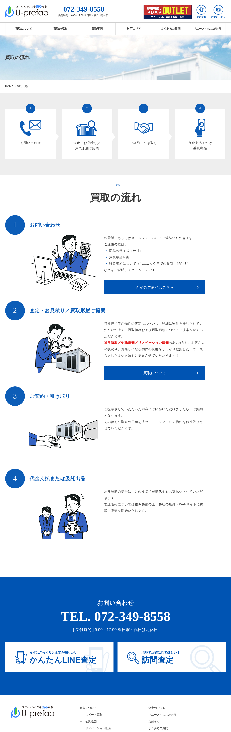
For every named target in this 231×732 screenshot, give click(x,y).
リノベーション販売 (98, 728)
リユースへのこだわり (207, 28)
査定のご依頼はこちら (155, 287)
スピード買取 (93, 714)
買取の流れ (60, 28)
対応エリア (134, 28)
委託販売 (91, 721)
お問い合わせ (218, 11)
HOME (9, 86)
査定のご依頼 (156, 707)
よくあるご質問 (170, 28)
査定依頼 (201, 11)
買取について (23, 28)
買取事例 (97, 28)
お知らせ (154, 721)
